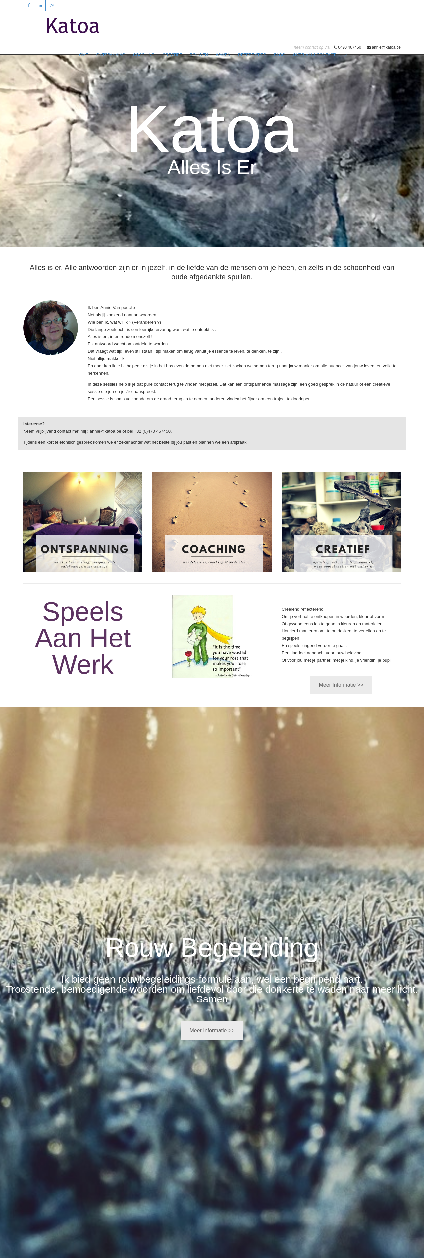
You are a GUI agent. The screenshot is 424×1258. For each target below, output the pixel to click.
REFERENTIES (252, 55)
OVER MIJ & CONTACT (314, 55)
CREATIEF (172, 55)
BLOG (279, 55)
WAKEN (223, 55)
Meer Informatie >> (341, 685)
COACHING (144, 55)
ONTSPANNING (110, 55)
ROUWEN (199, 55)
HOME (82, 55)
